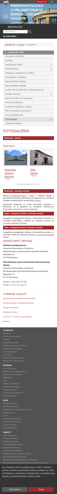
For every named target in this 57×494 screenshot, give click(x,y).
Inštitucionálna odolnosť (18, 111)
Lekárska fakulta (10, 435)
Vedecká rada (11, 69)
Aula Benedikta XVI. (14, 115)
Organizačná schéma (15, 81)
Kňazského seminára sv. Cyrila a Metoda (20, 209)
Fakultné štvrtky (9, 424)
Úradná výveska (13, 94)
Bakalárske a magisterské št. (15, 371)
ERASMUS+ (8, 377)
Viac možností (9, 483)
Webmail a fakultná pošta (13, 357)
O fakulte (21, 44)
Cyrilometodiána (13, 123)
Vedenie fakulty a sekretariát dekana (18, 303)
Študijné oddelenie (11, 307)
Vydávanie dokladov (11, 386)
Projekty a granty (10, 403)
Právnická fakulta (10, 438)
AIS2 (5, 380)
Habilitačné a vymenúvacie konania (18, 409)
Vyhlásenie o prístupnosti (13, 360)
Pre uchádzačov (9, 368)
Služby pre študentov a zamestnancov (24, 90)
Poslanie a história (14, 56)
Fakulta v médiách (14, 102)
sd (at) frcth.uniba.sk (17, 285)
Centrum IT (7, 354)
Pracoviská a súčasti (11, 336)
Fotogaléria (11, 119)
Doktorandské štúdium (12, 374)
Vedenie (8, 60)
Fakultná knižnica (10, 312)
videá (32, 195)
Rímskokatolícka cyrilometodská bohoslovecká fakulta (25, 462)
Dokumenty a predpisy (16, 77)
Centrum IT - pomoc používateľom (17, 316)
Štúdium (7, 365)
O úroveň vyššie (16, 52)
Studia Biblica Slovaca (12, 418)
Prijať (41, 489)
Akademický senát (14, 64)
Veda (5, 400)
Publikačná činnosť (11, 406)
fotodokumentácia (18, 195)
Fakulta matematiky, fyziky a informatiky (20, 459)
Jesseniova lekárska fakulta (14, 456)
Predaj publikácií (10, 395)
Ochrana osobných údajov (18, 106)
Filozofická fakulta (10, 441)
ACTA (5, 415)
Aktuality (6, 333)
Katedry (6, 321)
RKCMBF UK (10, 44)
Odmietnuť (14, 489)
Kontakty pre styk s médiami (19, 98)
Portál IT (40, 1)
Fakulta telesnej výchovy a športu (17, 453)
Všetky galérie (9, 145)
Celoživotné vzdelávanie (13, 392)
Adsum (38, 200)
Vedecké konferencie (12, 421)
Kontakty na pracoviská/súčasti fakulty (19, 298)
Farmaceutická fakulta (12, 450)
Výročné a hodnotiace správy (19, 73)
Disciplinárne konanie (15, 85)
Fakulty (7, 432)
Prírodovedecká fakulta (12, 444)
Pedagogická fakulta (11, 447)
